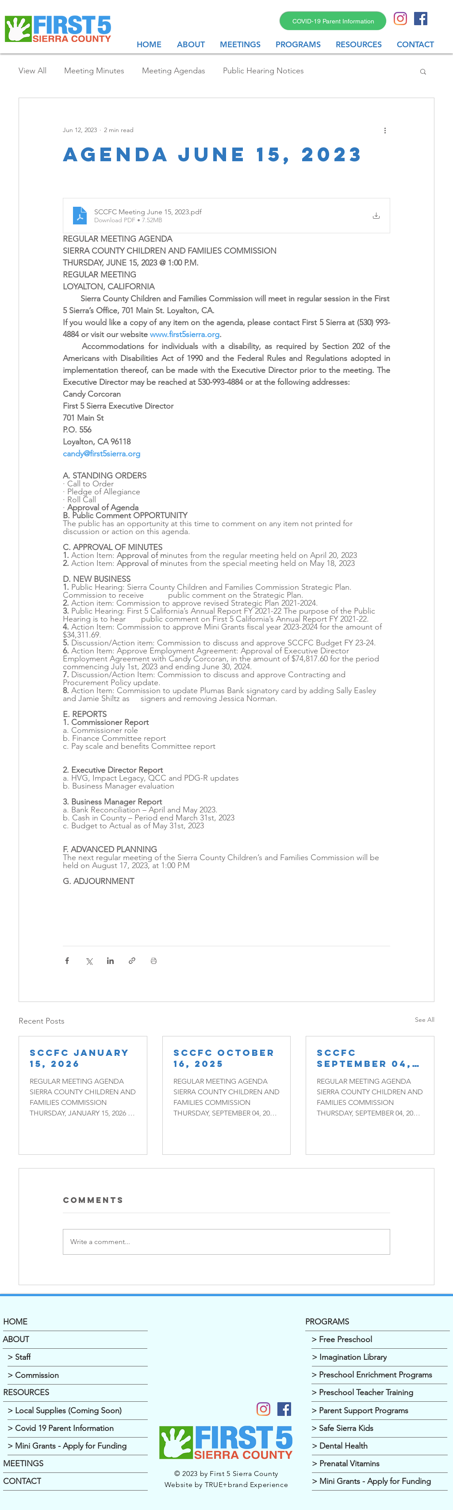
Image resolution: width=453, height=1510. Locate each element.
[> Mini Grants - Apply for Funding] (78, 1446)
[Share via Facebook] (67, 960)
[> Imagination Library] (380, 1357)
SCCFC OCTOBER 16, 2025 (224, 1058)
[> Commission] (78, 1376)
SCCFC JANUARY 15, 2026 (80, 1058)
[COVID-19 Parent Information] (333, 21)
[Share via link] (132, 960)
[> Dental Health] (380, 1446)
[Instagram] (400, 18)
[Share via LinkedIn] (110, 960)
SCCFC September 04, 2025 (364, 1058)
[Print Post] (154, 960)
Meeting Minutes (94, 71)
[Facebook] (284, 1409)
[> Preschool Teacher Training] (379, 1393)
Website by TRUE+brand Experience (226, 1484)
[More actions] (385, 130)
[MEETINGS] (75, 1464)
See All (424, 1020)
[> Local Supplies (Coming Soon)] (78, 1411)
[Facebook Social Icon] (420, 18)
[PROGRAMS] (377, 1322)
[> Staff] (78, 1357)
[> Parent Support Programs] (379, 1411)
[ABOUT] (75, 1340)
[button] (241, 44)
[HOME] (75, 1322)
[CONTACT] (75, 1482)
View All (32, 71)
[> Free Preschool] (379, 1340)
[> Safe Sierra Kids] (379, 1429)
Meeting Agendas (173, 71)
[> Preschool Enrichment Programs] (379, 1375)
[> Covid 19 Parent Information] (78, 1429)
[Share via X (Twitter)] (88, 960)
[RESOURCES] (75, 1393)
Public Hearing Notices (263, 71)
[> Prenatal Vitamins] (380, 1464)
